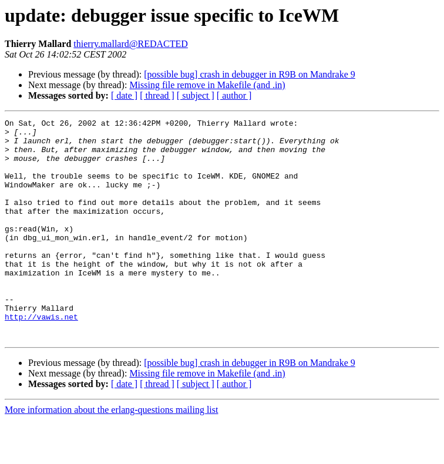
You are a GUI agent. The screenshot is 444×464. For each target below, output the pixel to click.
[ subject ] (195, 95)
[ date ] (124, 95)
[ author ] (234, 95)
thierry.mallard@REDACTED (130, 44)
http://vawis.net (41, 357)
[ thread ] (157, 95)
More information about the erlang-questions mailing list (111, 454)
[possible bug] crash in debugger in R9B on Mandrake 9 (249, 74)
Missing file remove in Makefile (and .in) (207, 85)
